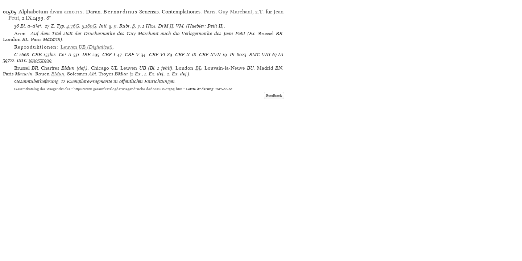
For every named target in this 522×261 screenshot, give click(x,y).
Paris (209, 11)
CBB (37, 54)
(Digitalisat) (87, 47)
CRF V (132, 54)
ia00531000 (40, 60)
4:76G (73, 26)
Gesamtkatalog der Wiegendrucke (42, 89)
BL (198, 68)
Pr (232, 54)
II (171, 26)
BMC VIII (259, 54)
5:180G (89, 26)
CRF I (108, 54)
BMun (58, 74)
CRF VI (157, 54)
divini (50, 11)
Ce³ (62, 54)
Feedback (274, 95)
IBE (86, 54)
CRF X (182, 54)
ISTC (22, 60)
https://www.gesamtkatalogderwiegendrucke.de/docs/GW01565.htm (128, 89)
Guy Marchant (235, 11)
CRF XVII (210, 54)
